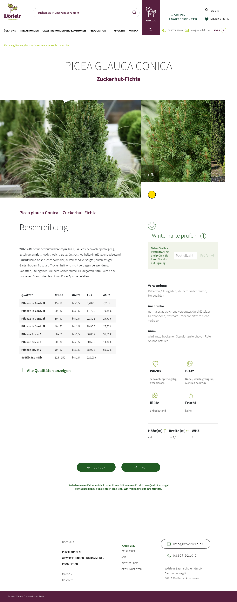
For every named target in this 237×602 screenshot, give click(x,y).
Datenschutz (129, 563)
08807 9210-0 (172, 30)
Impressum (128, 551)
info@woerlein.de (197, 30)
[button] (148, 175)
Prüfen (207, 255)
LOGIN (212, 11)
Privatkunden (29, 30)
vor (140, 467)
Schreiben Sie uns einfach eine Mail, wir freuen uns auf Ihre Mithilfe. (121, 488)
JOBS (219, 30)
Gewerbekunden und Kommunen (64, 30)
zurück (96, 467)
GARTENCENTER (184, 19)
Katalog (9, 45)
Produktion (98, 30)
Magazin (119, 30)
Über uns (10, 30)
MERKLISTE (217, 19)
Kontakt (134, 30)
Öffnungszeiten (131, 569)
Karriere (128, 546)
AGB (123, 557)
